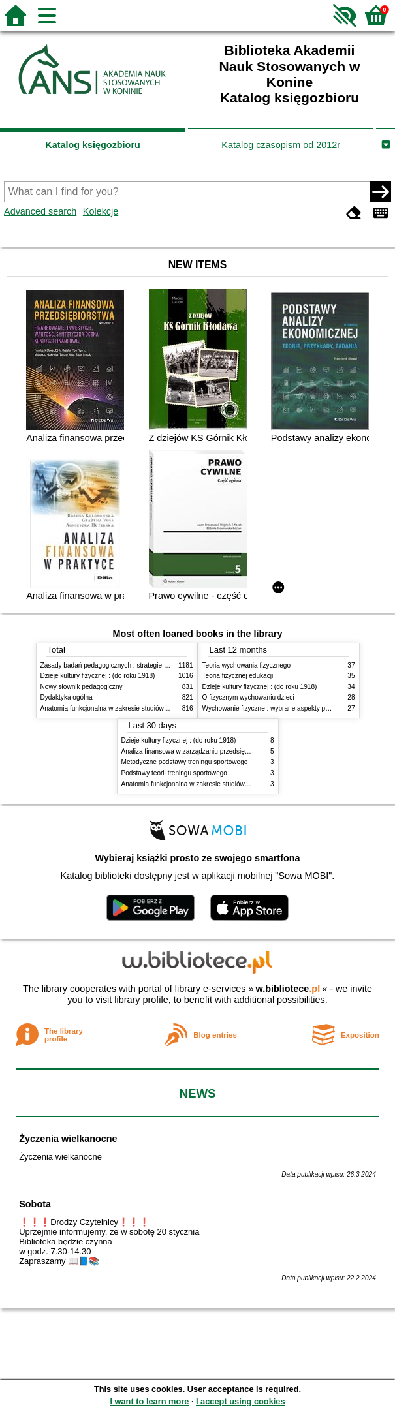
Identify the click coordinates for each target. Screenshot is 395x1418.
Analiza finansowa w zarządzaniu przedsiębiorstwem (198, 751)
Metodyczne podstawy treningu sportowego (184, 761)
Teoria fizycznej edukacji (238, 675)
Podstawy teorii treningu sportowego (174, 773)
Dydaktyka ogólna (66, 697)
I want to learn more (149, 1401)
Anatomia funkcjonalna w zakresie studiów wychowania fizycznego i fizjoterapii (155, 708)
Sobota (35, 1204)
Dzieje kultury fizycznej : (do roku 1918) (97, 675)
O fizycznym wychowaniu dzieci (248, 697)
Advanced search (40, 211)
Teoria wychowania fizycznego (246, 665)
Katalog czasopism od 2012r (280, 145)
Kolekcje (100, 211)
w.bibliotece (288, 988)
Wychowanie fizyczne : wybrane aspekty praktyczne (278, 708)
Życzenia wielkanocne (68, 1138)
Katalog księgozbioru (92, 145)
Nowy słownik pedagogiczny (81, 686)
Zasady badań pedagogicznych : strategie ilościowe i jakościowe (134, 665)
